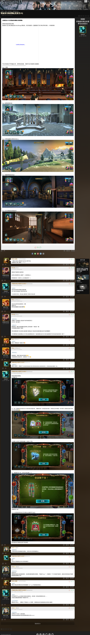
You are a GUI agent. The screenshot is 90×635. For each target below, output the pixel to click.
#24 (32, 507)
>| (88, 15)
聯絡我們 (86, 633)
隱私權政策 (81, 633)
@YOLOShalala (15, 594)
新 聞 (66, 1)
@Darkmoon (14, 316)
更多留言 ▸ (37, 617)
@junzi (13, 577)
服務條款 (77, 633)
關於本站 (72, 633)
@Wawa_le (14, 322)
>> (85, 15)
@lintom (13, 285)
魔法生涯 (79, 1)
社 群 (74, 1)
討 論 (70, 1)
